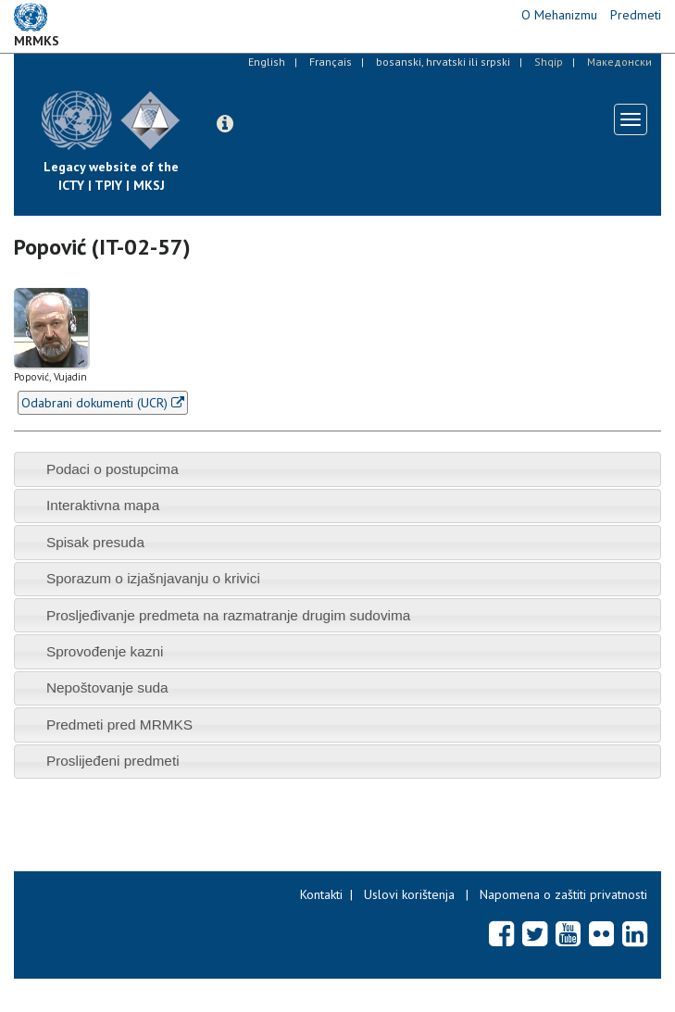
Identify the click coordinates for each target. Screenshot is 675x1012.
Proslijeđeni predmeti (113, 760)
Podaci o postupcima (112, 469)
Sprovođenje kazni (105, 651)
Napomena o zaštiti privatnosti (563, 894)
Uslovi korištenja (409, 894)
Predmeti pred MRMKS (119, 724)
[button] (225, 124)
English (266, 62)
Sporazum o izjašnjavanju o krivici (153, 578)
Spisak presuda (95, 542)
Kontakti (321, 894)
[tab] (337, 469)
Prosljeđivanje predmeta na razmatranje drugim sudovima (228, 615)
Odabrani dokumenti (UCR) (102, 402)
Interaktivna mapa (102, 505)
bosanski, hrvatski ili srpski (443, 62)
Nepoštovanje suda (107, 687)
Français (330, 62)
